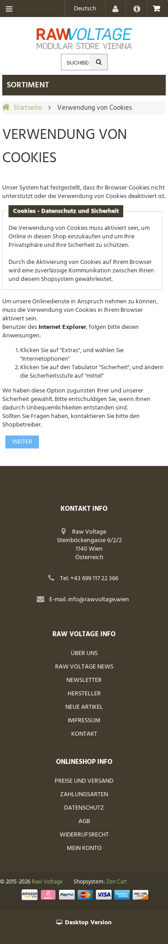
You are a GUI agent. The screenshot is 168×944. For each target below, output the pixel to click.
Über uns (84, 653)
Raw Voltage (47, 882)
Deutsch (85, 8)
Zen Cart (116, 882)
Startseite (27, 108)
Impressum (84, 721)
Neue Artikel (84, 707)
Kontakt (84, 734)
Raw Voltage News (84, 667)
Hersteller (84, 694)
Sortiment (28, 85)
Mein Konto (84, 848)
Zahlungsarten (84, 794)
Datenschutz (84, 808)
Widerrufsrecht (84, 835)
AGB (84, 821)
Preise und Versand (84, 781)
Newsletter (84, 680)
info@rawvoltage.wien (98, 600)
